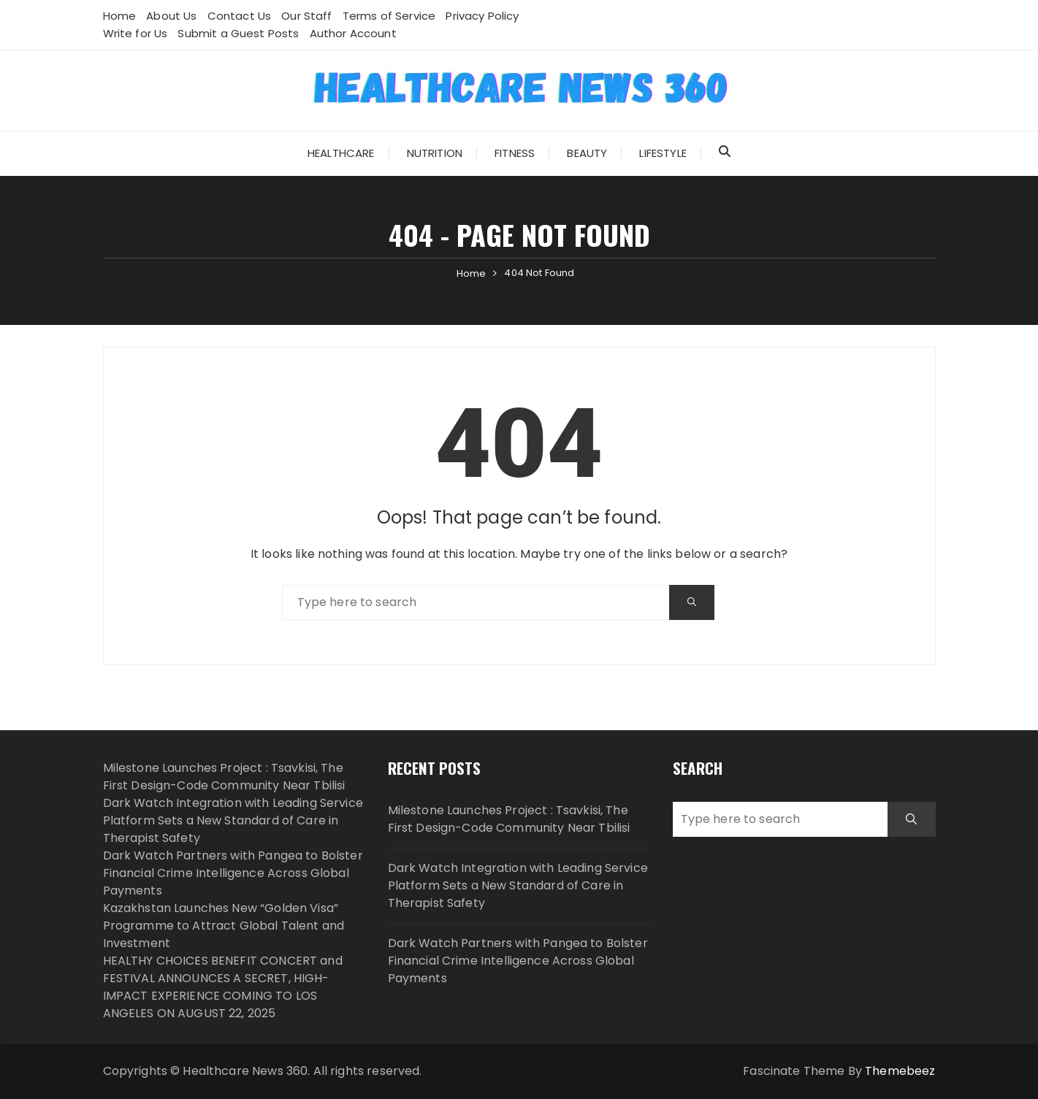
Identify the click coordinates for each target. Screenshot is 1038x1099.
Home (120, 15)
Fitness (515, 153)
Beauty (587, 153)
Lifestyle (662, 153)
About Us (171, 15)
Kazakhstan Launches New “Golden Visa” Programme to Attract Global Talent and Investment (224, 925)
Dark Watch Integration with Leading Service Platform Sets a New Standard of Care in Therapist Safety (233, 820)
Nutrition (434, 153)
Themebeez (900, 1070)
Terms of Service (389, 15)
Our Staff (306, 15)
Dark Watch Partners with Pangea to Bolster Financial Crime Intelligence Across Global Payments (233, 873)
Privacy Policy (482, 15)
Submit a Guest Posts (238, 33)
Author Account (353, 33)
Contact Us (239, 15)
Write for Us (135, 33)
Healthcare (341, 153)
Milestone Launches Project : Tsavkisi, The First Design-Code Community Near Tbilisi (224, 776)
